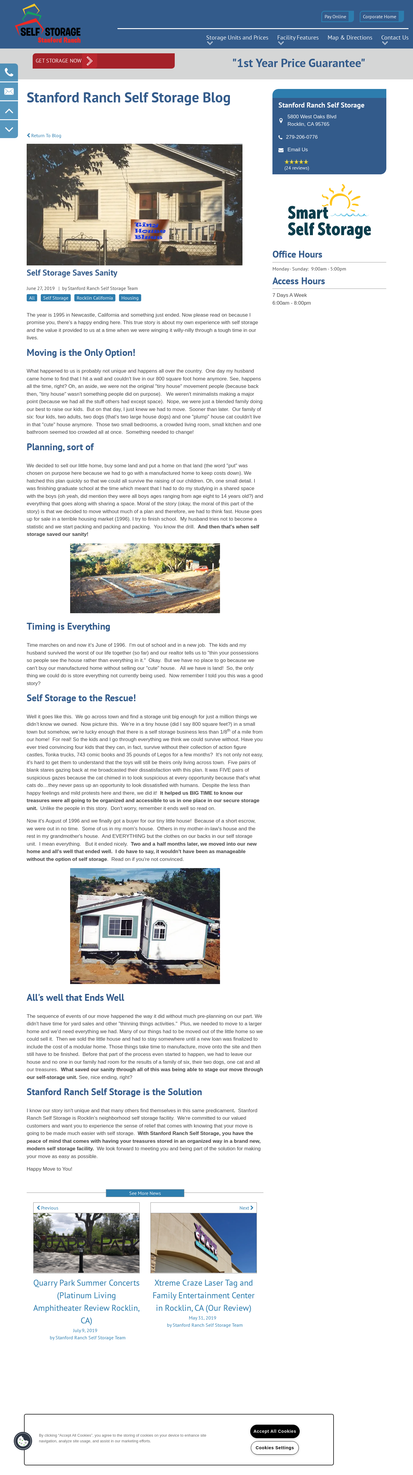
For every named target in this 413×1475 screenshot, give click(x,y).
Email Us (297, 149)
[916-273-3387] (9, 72)
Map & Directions (350, 37)
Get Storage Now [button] (59, 60)
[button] (337, 16)
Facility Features (298, 37)
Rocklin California (95, 298)
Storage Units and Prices (237, 37)
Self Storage (55, 298)
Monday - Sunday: (290, 269)
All (32, 298)
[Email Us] (9, 91)
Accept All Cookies (275, 1431)
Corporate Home (379, 16)
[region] (179, 1439)
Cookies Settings (275, 1447)
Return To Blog (44, 135)
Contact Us (395, 37)
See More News (145, 1193)
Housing (130, 298)
